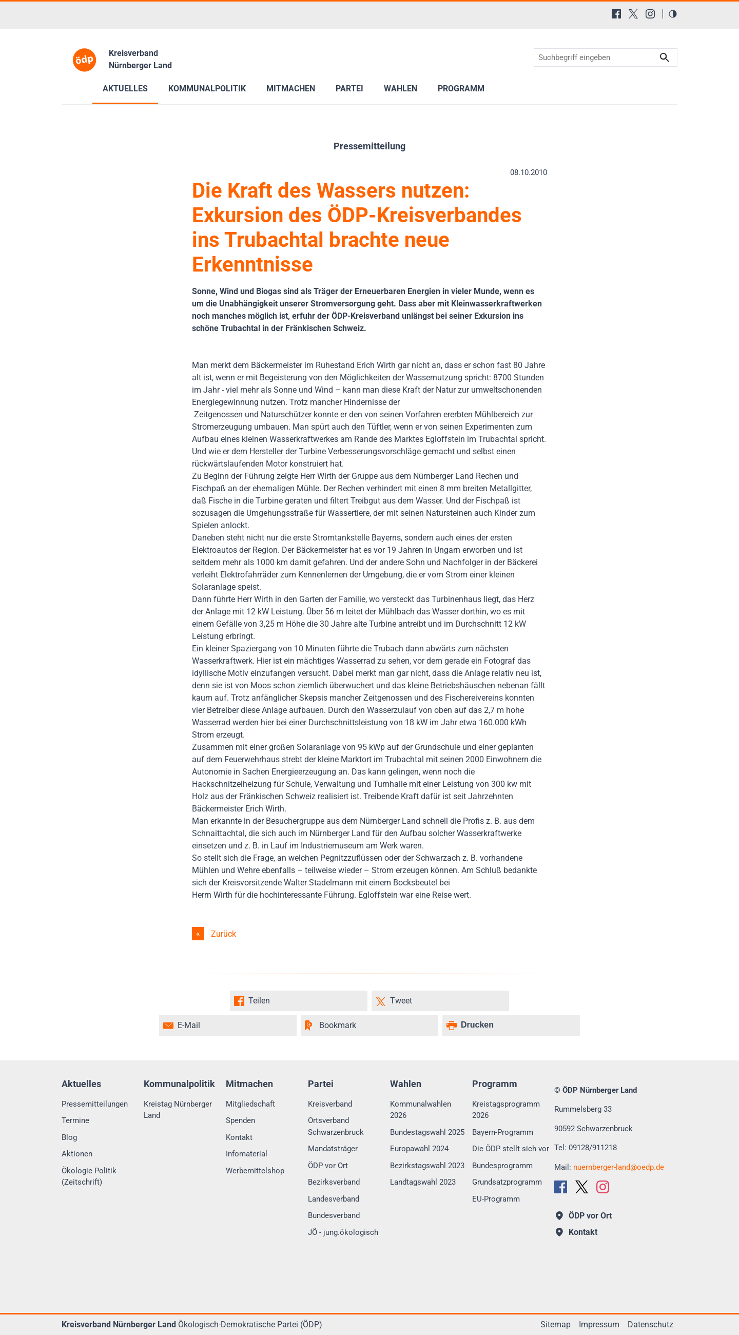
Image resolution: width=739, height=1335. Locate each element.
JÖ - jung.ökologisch (343, 1232)
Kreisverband (330, 1104)
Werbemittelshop (255, 1170)
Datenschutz (650, 1324)
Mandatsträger (333, 1148)
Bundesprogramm (502, 1165)
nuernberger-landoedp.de (618, 1167)
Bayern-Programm (502, 1132)
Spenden (240, 1120)
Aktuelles (125, 88)
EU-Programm (496, 1199)
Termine (75, 1120)
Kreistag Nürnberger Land (178, 1109)
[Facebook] (616, 13)
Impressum (599, 1324)
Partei (349, 88)
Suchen (664, 57)
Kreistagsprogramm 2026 (506, 1109)
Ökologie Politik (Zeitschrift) (89, 1176)
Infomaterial (246, 1153)
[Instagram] (650, 13)
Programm (461, 88)
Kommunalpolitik (207, 88)
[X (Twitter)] (633, 13)
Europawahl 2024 (419, 1148)
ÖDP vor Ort (328, 1165)
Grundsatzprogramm (507, 1182)
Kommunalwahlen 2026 (420, 1109)
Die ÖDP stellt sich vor (510, 1148)
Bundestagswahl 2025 (427, 1132)
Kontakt (239, 1137)
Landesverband (333, 1199)
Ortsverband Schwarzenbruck (336, 1126)
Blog (69, 1137)
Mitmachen (290, 88)
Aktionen (77, 1153)
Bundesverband (334, 1215)
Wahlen (400, 88)
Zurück (223, 934)
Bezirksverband (334, 1182)
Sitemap (555, 1324)
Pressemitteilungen (95, 1104)
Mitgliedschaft (250, 1104)
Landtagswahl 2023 (423, 1182)
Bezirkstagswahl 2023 (427, 1165)
